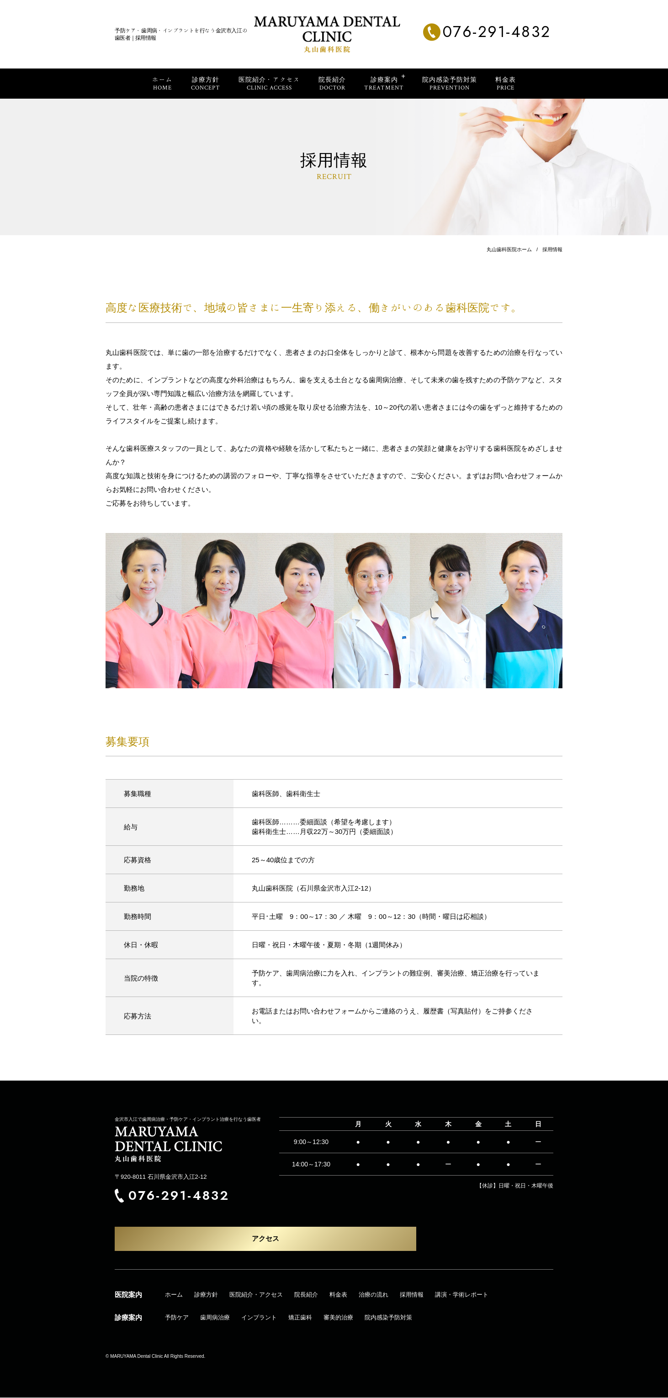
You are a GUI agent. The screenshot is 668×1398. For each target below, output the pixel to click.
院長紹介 (306, 1295)
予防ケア (177, 1317)
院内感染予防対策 (388, 1317)
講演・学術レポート (461, 1295)
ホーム (174, 1295)
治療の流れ (373, 1295)
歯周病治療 (215, 1317)
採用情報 (412, 1295)
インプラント (259, 1317)
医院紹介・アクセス (256, 1295)
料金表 (338, 1295)
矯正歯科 (300, 1317)
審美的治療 (338, 1317)
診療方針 (206, 1295)
